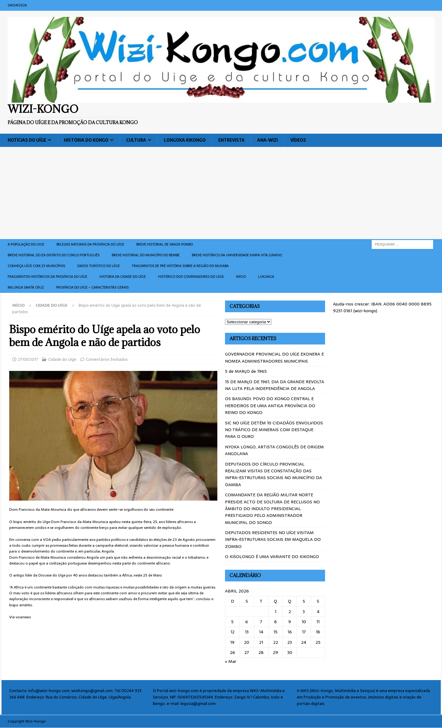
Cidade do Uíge (62, 359)
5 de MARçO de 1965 (246, 371)
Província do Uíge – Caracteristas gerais (92, 287)
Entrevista (231, 140)
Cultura (136, 140)
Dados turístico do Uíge (98, 266)
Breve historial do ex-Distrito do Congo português (53, 255)
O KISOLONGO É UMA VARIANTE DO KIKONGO (272, 556)
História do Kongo (86, 140)
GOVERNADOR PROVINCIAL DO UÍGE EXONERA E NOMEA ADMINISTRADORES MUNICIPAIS (274, 357)
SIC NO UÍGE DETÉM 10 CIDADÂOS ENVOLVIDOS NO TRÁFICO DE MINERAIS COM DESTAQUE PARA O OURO (274, 429)
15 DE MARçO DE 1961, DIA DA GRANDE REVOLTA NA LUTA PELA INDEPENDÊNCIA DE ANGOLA (274, 385)
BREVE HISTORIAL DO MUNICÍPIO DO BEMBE (146, 255)
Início (241, 276)
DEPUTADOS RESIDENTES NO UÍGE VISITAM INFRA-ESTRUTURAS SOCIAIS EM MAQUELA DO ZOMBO (273, 539)
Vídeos (298, 140)
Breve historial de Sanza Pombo (164, 244)
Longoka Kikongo (185, 140)
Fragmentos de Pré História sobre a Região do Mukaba (180, 266)
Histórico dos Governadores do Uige (191, 276)
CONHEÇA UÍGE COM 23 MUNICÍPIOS (36, 266)
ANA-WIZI (267, 140)
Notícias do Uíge (27, 140)
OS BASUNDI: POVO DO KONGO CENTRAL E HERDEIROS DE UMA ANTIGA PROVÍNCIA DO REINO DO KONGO (270, 405)
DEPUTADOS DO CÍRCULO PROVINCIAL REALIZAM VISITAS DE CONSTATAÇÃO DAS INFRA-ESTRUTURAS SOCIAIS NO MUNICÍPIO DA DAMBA (273, 474)
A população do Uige (26, 244)
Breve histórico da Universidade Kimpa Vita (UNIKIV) (237, 255)
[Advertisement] (221, 193)
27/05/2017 (28, 359)
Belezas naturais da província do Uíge (90, 244)
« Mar (230, 661)
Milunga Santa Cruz (26, 287)
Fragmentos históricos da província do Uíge (47, 276)
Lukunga (266, 276)
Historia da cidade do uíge (122, 276)
